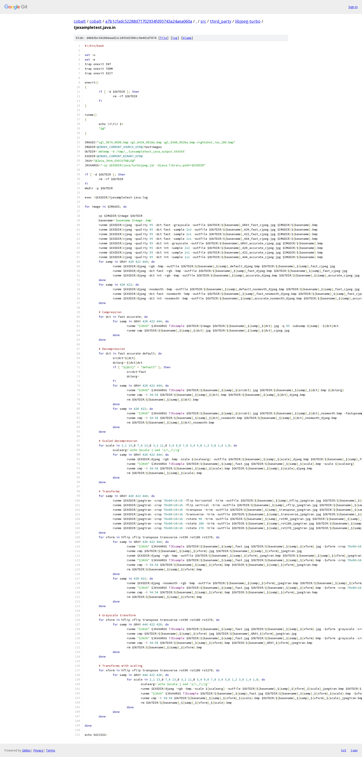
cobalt (80, 21)
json (354, 750)
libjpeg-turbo (247, 21)
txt (343, 750)
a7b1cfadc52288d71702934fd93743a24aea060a (148, 21)
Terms (50, 750)
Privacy (38, 750)
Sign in (353, 7)
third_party (220, 21)
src (203, 21)
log (174, 38)
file (163, 38)
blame (187, 38)
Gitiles (26, 750)
